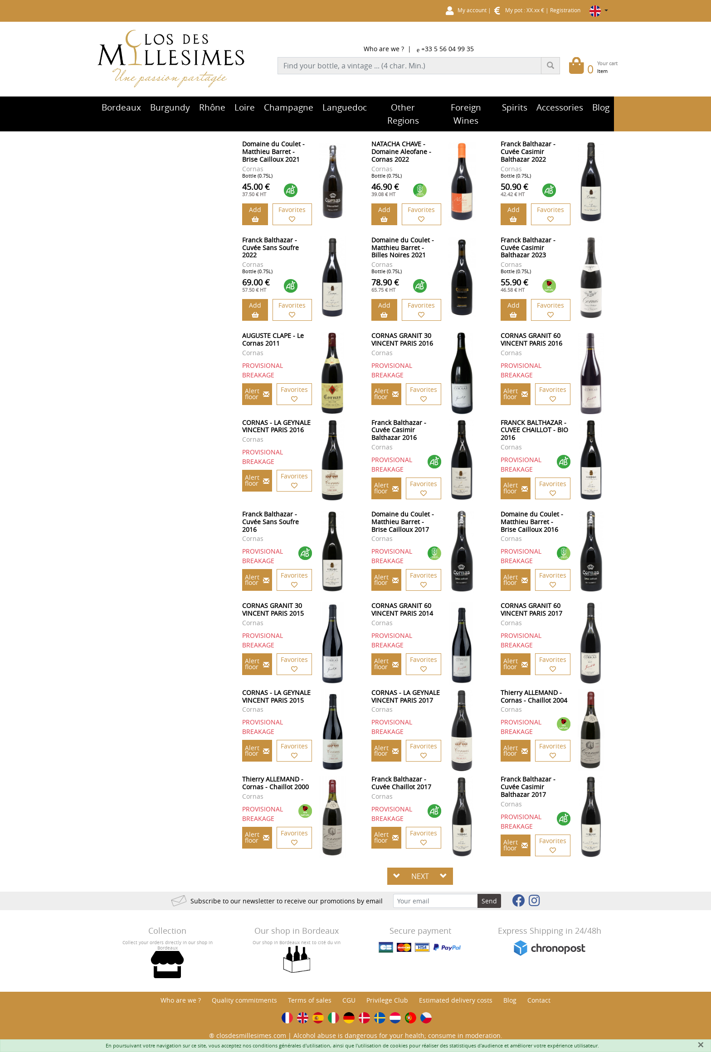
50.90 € (514, 189)
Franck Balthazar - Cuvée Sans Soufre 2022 (270, 248)
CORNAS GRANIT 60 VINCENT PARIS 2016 (531, 339)
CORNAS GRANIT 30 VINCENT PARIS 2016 (402, 339)
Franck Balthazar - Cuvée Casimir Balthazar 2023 (528, 248)
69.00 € (256, 285)
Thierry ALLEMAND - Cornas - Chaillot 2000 (275, 783)
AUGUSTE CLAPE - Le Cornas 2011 (273, 339)
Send (489, 901)
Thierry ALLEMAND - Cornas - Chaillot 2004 (534, 696)
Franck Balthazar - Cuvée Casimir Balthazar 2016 (398, 430)
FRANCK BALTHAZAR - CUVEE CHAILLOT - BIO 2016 (534, 430)
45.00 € (256, 189)
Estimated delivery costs (455, 1000)
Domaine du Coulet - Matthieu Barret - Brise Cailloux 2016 (532, 522)
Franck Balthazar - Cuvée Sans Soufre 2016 (270, 522)
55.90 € (514, 285)
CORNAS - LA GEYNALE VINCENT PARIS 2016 (276, 426)
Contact (538, 1000)
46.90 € (385, 189)
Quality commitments (244, 1000)
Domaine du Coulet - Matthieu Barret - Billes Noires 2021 (402, 248)
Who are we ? (384, 48)
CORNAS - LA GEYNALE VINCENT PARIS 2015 (276, 696)
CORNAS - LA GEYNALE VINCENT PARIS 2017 (405, 696)
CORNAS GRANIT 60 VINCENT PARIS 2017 (531, 609)
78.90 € (385, 285)
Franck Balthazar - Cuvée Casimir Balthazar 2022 (528, 152)
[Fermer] (700, 1044)
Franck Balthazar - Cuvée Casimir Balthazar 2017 (528, 787)
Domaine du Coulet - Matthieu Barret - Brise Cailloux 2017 (402, 522)
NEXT (420, 876)
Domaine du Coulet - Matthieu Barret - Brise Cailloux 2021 (273, 152)
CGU (349, 1000)
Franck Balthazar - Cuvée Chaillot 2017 (401, 783)
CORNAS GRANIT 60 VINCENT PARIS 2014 (402, 609)
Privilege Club (387, 1000)
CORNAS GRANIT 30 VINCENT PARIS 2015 (273, 609)
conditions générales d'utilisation (291, 1045)
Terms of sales (309, 1000)
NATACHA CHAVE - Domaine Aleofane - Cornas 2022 (401, 152)
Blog (509, 1000)
